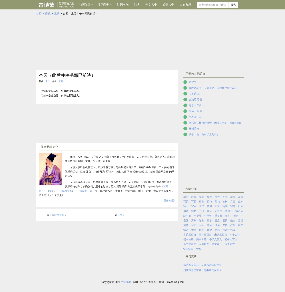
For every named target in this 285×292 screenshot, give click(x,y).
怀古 (227, 215)
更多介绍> (169, 200)
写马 (232, 206)
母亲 (217, 225)
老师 (209, 225)
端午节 (187, 215)
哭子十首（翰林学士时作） (204, 134)
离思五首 (67, 190)
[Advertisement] (142, 43)
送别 (201, 220)
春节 (209, 211)
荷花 (209, 201)
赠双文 (192, 82)
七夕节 (197, 215)
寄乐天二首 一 (197, 105)
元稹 (56, 13)
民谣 (217, 229)
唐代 (48, 13)
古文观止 (217, 244)
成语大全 (168, 4)
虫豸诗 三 (194, 93)
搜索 (233, 4)
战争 (232, 225)
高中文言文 (189, 244)
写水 (193, 206)
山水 (240, 201)
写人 (201, 225)
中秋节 (208, 215)
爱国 (185, 220)
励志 (232, 220)
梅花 (201, 201)
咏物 (193, 196)
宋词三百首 (220, 234)
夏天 (209, 196)
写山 (185, 206)
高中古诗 (201, 239)
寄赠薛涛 (194, 128)
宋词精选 (204, 244)
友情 (225, 225)
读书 (240, 225)
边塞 (185, 211)
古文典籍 (185, 4)
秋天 (217, 196)
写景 (185, 196)
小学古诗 (235, 234)
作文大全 (151, 4)
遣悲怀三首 (86, 190)
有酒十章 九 (195, 111)
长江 (201, 206)
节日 (201, 211)
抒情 (235, 215)
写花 (193, 201)
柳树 (225, 201)
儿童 (217, 206)
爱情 (225, 220)
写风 (185, 201)
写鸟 (225, 206)
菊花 (51, 190)
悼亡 (193, 225)
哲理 (240, 220)
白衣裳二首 (195, 116)
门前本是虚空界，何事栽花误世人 (202, 270)
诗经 (198, 248)
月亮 (232, 201)
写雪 (240, 196)
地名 (193, 211)
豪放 (209, 229)
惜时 (185, 229)
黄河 (209, 206)
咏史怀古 (230, 244)
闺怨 (185, 225)
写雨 (232, 196)
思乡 (209, 220)
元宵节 (218, 211)
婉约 (201, 229)
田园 (240, 206)
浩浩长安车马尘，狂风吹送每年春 (202, 264)
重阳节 (218, 215)
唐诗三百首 (205, 234)
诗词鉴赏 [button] (86, 4)
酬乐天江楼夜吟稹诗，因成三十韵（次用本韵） (215, 122)
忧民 (193, 229)
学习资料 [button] (105, 4)
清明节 (239, 211)
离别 (193, 220)
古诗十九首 (228, 229)
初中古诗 (188, 239)
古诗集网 (126, 282)
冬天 (225, 196)
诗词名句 (123, 4)
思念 (217, 220)
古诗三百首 (189, 234)
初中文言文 (231, 239)
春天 (201, 196)
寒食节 (229, 211)
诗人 (137, 4)
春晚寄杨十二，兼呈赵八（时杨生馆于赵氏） (214, 87)
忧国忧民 (188, 248)
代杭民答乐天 (59, 215)
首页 (39, 13)
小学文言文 (215, 239)
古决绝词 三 (195, 99)
